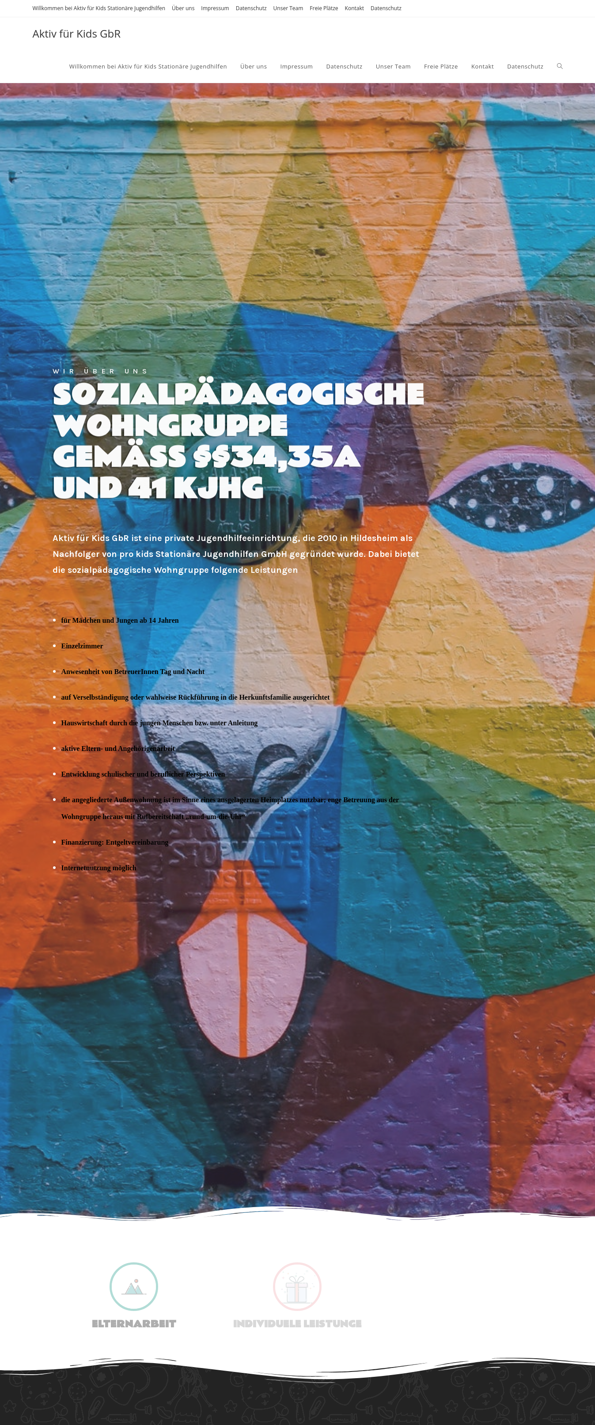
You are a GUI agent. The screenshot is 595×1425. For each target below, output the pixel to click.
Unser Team (288, 8)
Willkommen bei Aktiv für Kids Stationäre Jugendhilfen (99, 8)
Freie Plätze (324, 8)
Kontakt (354, 8)
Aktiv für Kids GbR (77, 33)
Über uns (183, 8)
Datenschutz (251, 8)
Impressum (215, 8)
